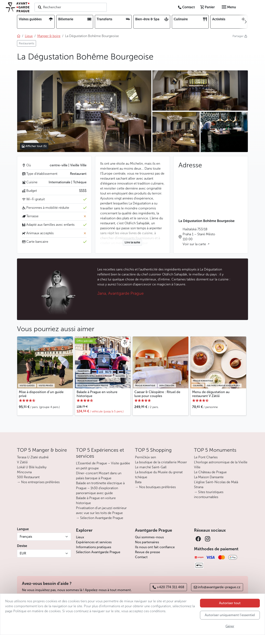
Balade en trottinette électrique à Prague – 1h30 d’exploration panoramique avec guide (100, 488)
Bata (138, 482)
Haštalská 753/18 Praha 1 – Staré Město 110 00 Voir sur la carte (199, 236)
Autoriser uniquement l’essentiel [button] (230, 615)
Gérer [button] (229, 626)
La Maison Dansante (209, 477)
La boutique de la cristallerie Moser (161, 462)
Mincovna (24, 472)
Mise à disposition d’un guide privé (41, 394)
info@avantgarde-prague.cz (217, 587)
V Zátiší (22, 462)
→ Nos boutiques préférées (155, 487)
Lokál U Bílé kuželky (32, 467)
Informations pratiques (93, 547)
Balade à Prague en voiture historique (97, 394)
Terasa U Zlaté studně (33, 457)
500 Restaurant (28, 477)
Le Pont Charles (206, 457)
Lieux (80, 537)
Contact (141, 557)
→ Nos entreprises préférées (38, 482)
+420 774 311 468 (168, 587)
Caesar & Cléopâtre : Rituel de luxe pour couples (157, 394)
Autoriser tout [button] (230, 603)
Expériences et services (94, 542)
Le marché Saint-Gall (150, 467)
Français (26, 536)
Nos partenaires (147, 542)
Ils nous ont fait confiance (155, 547)
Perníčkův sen (145, 457)
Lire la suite (132, 242)
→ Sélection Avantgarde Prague (99, 518)
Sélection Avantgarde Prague (98, 552)
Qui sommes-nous (149, 537)
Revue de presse (147, 552)
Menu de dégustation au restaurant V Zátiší (211, 394)
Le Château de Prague (210, 472)
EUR (23, 553)
